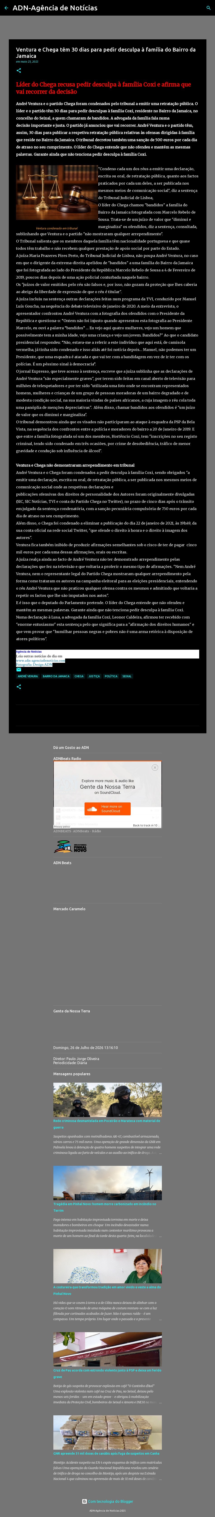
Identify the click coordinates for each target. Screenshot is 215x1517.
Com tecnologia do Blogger (107, 1501)
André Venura (28, 676)
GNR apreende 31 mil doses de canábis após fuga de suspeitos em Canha (106, 1453)
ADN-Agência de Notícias (55, 8)
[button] (18, 71)
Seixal (127, 676)
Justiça (94, 676)
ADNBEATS (62, 831)
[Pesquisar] (103, 7)
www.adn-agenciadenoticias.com (40, 661)
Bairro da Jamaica (56, 676)
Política (111, 676)
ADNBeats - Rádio (87, 831)
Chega (79, 676)
